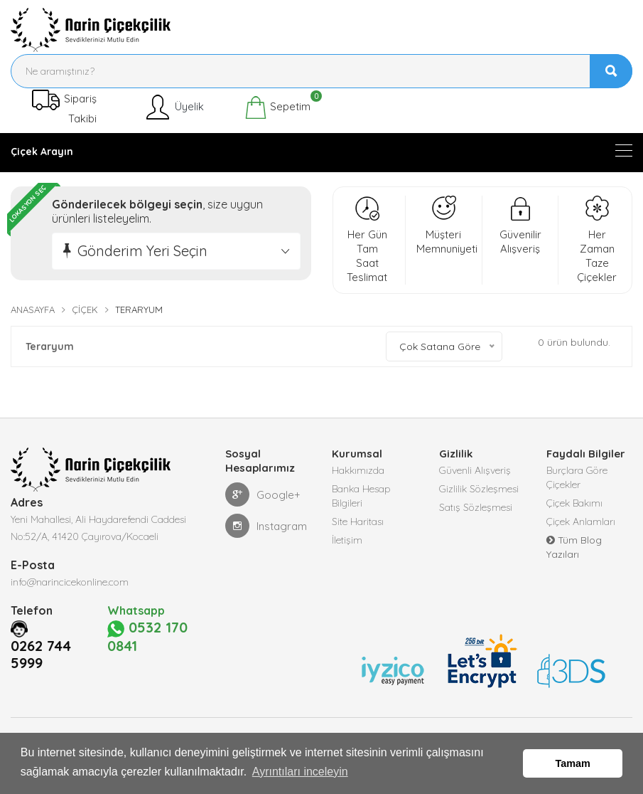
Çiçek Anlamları (580, 521)
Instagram (266, 526)
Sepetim (277, 107)
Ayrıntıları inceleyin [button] (300, 772)
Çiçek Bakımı (574, 503)
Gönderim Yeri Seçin (142, 251)
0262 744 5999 (41, 687)
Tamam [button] (573, 763)
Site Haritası (358, 521)
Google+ (263, 494)
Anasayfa (33, 309)
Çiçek (85, 309)
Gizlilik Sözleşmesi (479, 488)
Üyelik (174, 107)
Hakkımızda (358, 470)
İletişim (347, 540)
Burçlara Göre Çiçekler (576, 477)
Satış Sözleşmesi (475, 507)
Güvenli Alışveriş (475, 470)
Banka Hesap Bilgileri (361, 495)
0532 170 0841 (153, 653)
